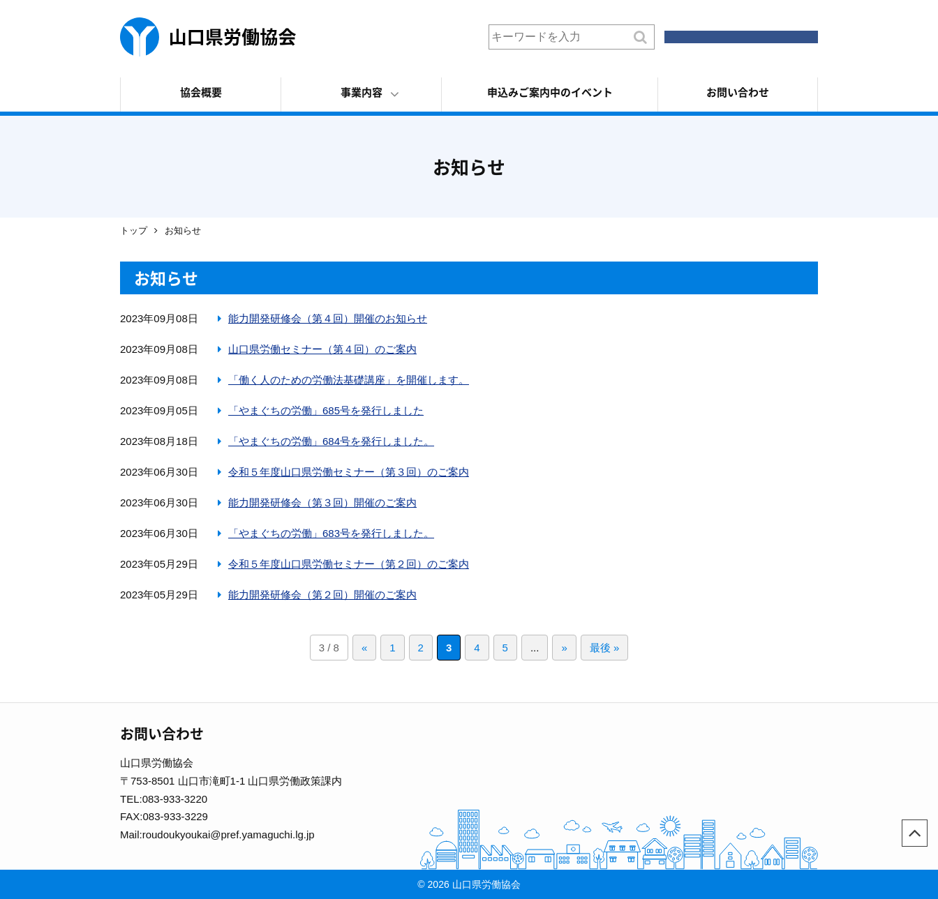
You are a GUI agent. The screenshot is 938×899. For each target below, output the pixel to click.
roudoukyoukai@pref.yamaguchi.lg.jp (228, 834)
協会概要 (201, 92)
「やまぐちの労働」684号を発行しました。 (331, 441)
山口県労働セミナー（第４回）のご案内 (322, 349)
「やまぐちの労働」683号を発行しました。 (331, 533)
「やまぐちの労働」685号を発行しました (326, 410)
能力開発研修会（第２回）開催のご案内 (322, 594)
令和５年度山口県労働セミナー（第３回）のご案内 (348, 472)
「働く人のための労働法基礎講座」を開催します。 (348, 380)
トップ (133, 230)
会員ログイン (748, 36)
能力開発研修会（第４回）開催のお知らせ (327, 318)
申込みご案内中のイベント (550, 92)
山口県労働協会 (208, 36)
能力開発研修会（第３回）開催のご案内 (322, 502)
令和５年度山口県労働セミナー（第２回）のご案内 (348, 564)
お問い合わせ (737, 92)
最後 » (605, 648)
